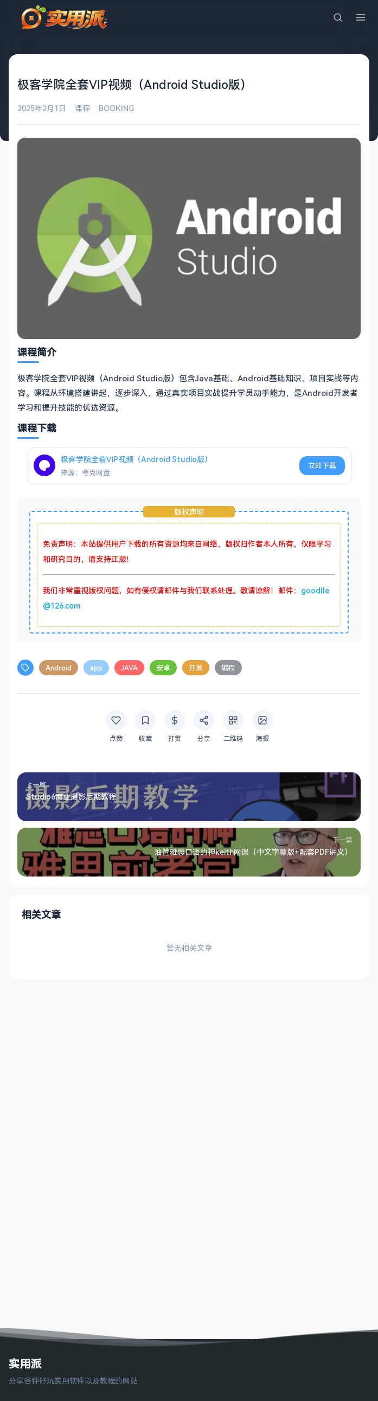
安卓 (163, 668)
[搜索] (338, 17)
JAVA (129, 668)
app (96, 668)
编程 (228, 668)
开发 (196, 668)
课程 (82, 108)
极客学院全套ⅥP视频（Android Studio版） (137, 459)
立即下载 (322, 465)
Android (59, 668)
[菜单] (360, 17)
